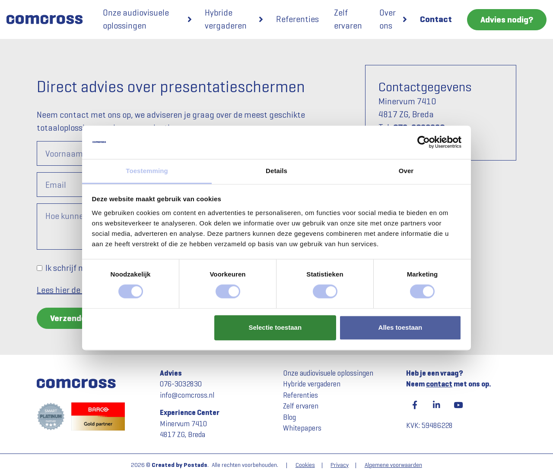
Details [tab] (276, 170)
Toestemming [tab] (147, 170)
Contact (436, 19)
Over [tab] (406, 170)
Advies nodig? (506, 19)
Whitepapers (302, 428)
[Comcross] (48, 19)
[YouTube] (458, 405)
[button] (189, 19)
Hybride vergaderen (226, 19)
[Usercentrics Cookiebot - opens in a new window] (423, 142)
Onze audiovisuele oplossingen (136, 19)
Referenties (297, 19)
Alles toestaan (400, 327)
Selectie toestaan (275, 327)
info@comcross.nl (187, 395)
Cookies (305, 465)
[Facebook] (414, 405)
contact (439, 384)
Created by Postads (179, 465)
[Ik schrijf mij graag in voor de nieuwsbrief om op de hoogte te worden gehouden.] (39, 268)
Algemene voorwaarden (393, 465)
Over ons (387, 19)
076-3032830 (181, 384)
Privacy (340, 465)
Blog (289, 417)
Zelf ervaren (348, 19)
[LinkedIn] (436, 405)
